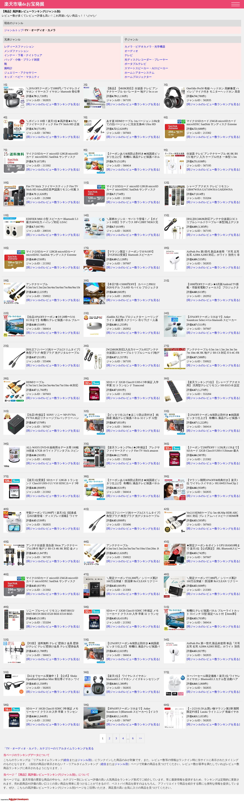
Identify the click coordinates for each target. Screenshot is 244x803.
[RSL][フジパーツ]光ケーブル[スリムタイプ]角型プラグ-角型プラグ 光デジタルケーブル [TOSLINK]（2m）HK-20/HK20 (133, 516)
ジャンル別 (84, 760)
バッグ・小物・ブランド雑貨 (21, 59)
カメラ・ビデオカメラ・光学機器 (145, 46)
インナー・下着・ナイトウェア (23, 55)
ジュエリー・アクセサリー (20, 72)
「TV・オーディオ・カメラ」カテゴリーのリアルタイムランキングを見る (48, 748)
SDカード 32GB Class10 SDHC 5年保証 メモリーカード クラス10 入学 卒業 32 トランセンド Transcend (132, 613)
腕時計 (8, 68)
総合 (66, 760)
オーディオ (131, 51)
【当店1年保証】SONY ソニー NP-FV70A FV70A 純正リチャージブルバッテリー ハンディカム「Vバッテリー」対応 (52, 418)
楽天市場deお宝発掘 (24, 4)
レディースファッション (19, 46)
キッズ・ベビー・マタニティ (21, 76)
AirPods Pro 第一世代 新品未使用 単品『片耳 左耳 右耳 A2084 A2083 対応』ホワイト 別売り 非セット (213, 646)
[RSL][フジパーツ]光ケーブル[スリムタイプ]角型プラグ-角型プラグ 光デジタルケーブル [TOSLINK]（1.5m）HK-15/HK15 (53, 352)
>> (140, 738)
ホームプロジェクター (138, 76)
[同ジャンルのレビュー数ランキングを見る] (52, 104)
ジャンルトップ (13, 30)
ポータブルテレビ (135, 63)
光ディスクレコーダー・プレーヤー (146, 59)
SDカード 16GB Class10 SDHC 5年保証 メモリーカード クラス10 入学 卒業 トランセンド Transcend (52, 711)
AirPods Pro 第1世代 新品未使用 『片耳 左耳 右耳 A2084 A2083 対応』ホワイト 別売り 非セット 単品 (213, 254)
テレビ (129, 55)
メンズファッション (16, 51)
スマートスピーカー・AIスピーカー (146, 68)
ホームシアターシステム (139, 72)
